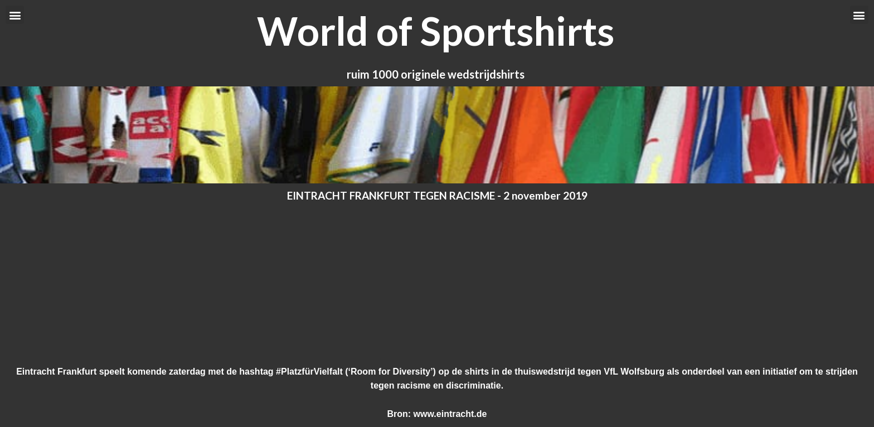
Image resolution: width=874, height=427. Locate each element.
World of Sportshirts (435, 30)
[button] (15, 15)
